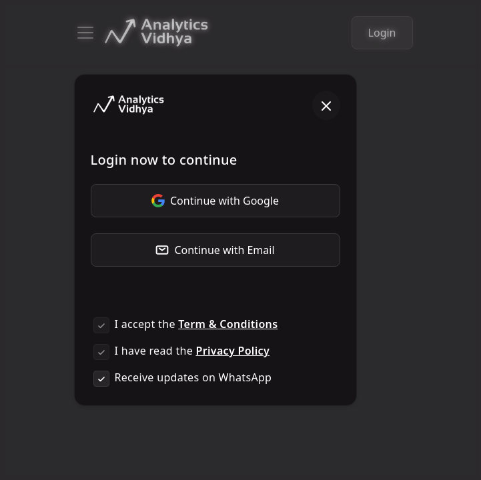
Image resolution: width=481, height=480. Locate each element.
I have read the (192, 350)
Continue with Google (215, 200)
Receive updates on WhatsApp (193, 377)
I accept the (196, 324)
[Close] (326, 105)
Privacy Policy (233, 350)
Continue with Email (214, 250)
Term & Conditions (228, 324)
